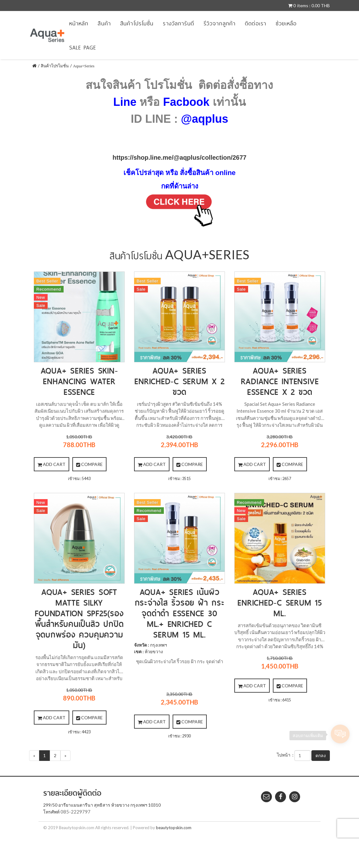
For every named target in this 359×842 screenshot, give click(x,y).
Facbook (186, 102)
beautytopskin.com (173, 827)
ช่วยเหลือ (286, 23)
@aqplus (204, 118)
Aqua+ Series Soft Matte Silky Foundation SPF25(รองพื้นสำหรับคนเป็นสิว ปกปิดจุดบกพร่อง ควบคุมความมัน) (79, 618)
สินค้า (104, 23)
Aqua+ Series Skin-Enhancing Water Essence (79, 381)
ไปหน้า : (285, 754)
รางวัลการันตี (178, 23)
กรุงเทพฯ (158, 645)
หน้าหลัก (79, 23)
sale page (82, 47)
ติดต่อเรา (255, 23)
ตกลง (320, 755)
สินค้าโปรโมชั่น (136, 23)
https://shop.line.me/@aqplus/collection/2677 (179, 157)
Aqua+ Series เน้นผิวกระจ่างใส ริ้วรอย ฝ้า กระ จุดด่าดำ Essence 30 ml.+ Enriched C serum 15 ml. (180, 613)
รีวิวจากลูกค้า (220, 23)
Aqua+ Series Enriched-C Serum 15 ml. (279, 602)
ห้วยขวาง (154, 651)
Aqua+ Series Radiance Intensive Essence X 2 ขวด (280, 381)
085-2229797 (75, 811)
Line (124, 102)
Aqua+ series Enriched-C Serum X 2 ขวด (179, 381)
